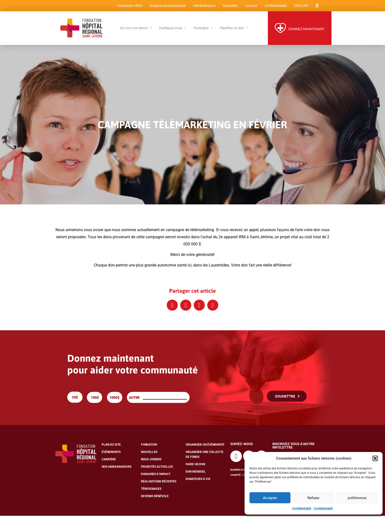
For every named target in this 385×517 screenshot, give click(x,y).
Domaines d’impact (155, 475)
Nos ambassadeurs (116, 468)
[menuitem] (301, 6)
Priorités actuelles (157, 468)
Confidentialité (301, 508)
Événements (111, 453)
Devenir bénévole (155, 497)
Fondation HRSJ (129, 6)
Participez (202, 29)
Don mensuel (196, 473)
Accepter (270, 498)
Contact (251, 6)
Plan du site (111, 446)
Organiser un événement (205, 446)
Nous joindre (151, 460)
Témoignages (151, 490)
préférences (357, 498)
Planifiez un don (234, 29)
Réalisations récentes (158, 482)
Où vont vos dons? (136, 29)
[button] (375, 458)
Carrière (109, 460)
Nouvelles (229, 6)
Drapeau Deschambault (167, 6)
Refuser (313, 498)
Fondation (149, 446)
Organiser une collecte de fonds (204, 455)
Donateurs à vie (198, 480)
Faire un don (195, 465)
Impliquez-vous (172, 29)
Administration (203, 6)
